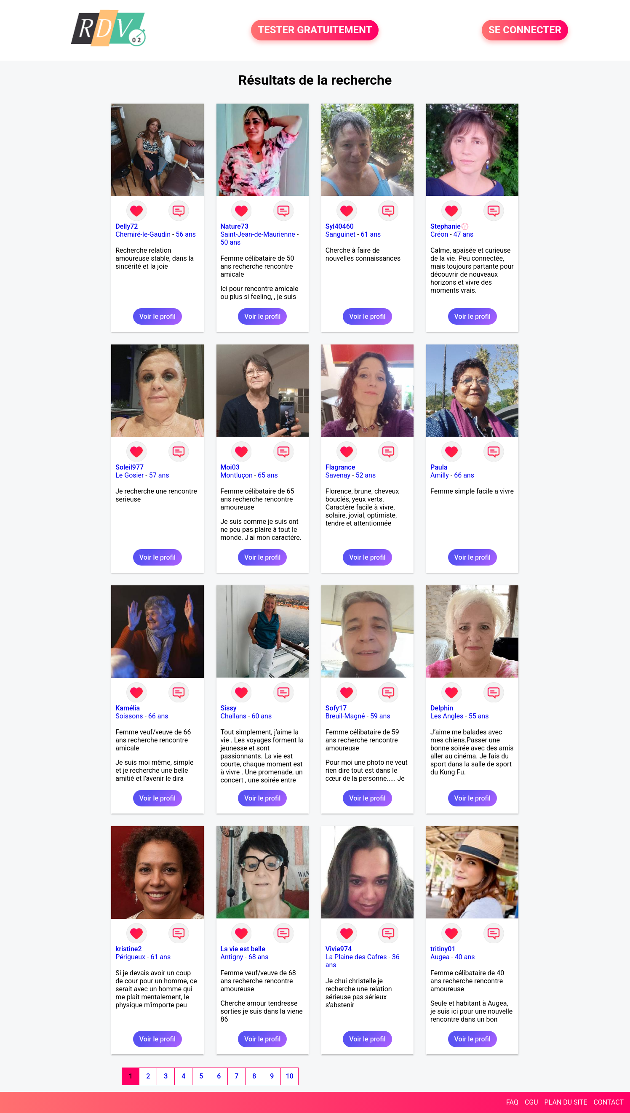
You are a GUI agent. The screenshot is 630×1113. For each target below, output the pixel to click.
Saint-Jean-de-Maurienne (258, 234)
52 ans (365, 475)
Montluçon (237, 475)
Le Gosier (129, 475)
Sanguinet (340, 234)
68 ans (258, 957)
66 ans (464, 475)
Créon (439, 234)
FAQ (512, 1102)
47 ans (464, 234)
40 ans (465, 957)
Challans (234, 716)
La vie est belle (243, 949)
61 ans (370, 234)
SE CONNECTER (525, 30)
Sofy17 (336, 708)
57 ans (159, 475)
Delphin (441, 708)
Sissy (229, 708)
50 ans (231, 242)
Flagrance (340, 467)
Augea (439, 957)
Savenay (338, 475)
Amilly (439, 475)
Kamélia (127, 708)
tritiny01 (442, 949)
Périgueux (130, 957)
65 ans (268, 475)
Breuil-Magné (345, 716)
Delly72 (126, 226)
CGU (531, 1102)
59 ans (380, 716)
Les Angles (446, 716)
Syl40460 (340, 226)
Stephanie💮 (449, 226)
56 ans (186, 234)
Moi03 (230, 467)
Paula (438, 467)
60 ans (261, 716)
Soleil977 (129, 467)
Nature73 (234, 226)
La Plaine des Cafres (356, 957)
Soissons (129, 716)
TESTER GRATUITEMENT (315, 30)
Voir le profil (157, 316)
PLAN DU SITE (566, 1102)
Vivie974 (339, 949)
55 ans (479, 716)
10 (290, 1076)
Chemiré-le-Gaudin (143, 234)
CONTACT (608, 1102)
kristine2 (128, 949)
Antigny (232, 957)
